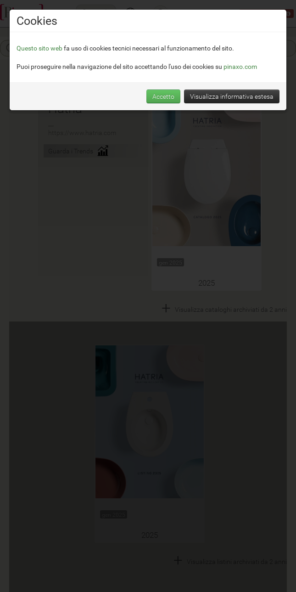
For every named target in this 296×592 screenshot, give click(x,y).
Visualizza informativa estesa (232, 96)
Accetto (163, 96)
